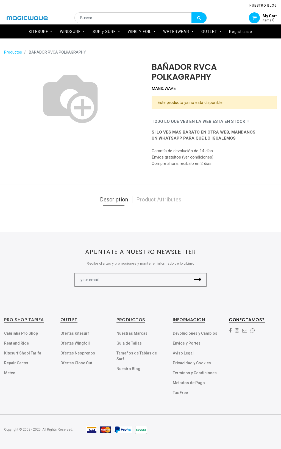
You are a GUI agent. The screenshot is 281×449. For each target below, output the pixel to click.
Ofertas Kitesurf (74, 333)
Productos (13, 52)
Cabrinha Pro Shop (21, 333)
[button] (198, 280)
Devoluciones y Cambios (195, 333)
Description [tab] (114, 199)
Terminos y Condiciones (195, 373)
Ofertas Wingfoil (75, 343)
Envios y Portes (187, 343)
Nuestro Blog (128, 369)
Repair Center (16, 363)
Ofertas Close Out (76, 363)
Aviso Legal (183, 353)
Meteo (9, 373)
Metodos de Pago (189, 383)
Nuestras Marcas (132, 333)
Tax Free (180, 392)
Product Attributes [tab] (158, 199)
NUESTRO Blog (263, 5)
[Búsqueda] (199, 20)
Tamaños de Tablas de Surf (136, 356)
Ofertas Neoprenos (77, 353)
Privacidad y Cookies (192, 363)
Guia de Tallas (129, 343)
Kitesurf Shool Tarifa (22, 353)
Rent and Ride (16, 343)
